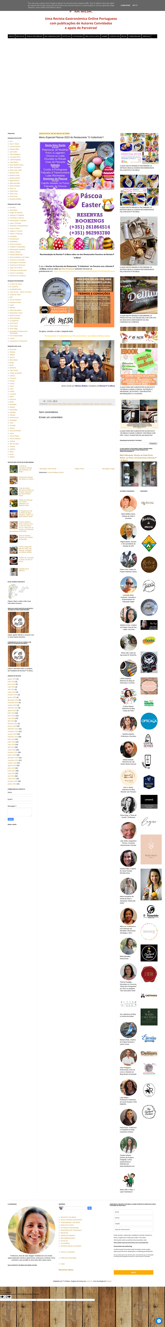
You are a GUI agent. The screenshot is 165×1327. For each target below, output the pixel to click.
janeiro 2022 (12, 784)
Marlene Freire (15, 175)
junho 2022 (11, 771)
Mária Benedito (15, 183)
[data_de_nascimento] (133, 1229)
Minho (12, 402)
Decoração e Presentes (18, 262)
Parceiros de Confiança (18, 276)
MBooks (12, 307)
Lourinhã (13, 394)
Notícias (70, 404)
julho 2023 (11, 739)
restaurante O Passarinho (18, 341)
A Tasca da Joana (16, 284)
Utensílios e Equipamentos (19, 226)
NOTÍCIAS (66, 36)
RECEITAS (20, 36)
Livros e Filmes (15, 228)
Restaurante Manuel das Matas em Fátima (26, 478)
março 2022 (12, 778)
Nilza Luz (13, 188)
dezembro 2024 (13, 700)
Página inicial (79, 469)
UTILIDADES (77, 36)
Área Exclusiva (67, 269)
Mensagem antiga (108, 469)
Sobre (63, 1264)
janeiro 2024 (12, 726)
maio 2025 (11, 687)
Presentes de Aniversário (18, 270)
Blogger (108, 1281)
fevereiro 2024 (13, 723)
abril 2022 (11, 776)
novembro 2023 (13, 731)
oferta (91, 404)
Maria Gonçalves (15, 167)
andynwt (89, 1281)
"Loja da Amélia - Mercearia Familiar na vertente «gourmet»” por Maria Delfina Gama (26, 491)
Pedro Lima (14, 194)
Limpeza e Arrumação (17, 260)
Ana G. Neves (14, 144)
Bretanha (13, 368)
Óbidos (12, 457)
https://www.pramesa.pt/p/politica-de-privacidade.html (131, 1242)
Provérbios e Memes (17, 218)
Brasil (12, 365)
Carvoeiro (13, 378)
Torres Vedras (14, 436)
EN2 (11, 297)
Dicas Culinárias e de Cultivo (19, 257)
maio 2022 (11, 773)
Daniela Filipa (14, 149)
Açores (12, 357)
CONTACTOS (114, 36)
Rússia (12, 428)
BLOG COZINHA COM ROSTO (71, 1220)
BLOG (124, 36)
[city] (133, 1223)
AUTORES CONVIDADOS (70, 1228)
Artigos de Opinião (16, 213)
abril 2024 (11, 721)
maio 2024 (11, 718)
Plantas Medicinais (16, 254)
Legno (12, 305)
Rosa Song (13, 196)
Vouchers (109, 404)
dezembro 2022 (13, 758)
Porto (11, 423)
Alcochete (13, 349)
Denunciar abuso (66, 1270)
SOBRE (104, 36)
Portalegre (13, 420)
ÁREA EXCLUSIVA (92, 36)
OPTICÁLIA (14, 323)
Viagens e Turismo (16, 231)
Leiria (11, 389)
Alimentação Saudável (17, 249)
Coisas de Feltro (15, 294)
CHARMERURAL (16, 289)
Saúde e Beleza (15, 252)
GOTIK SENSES (15, 300)
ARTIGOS (146, 36)
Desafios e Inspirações (17, 247)
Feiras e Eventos (15, 244)
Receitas (13, 207)
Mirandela (13, 404)
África (12, 452)
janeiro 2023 (12, 755)
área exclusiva (52, 404)
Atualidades (14, 241)
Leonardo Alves (15, 157)
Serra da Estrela (15, 431)
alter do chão (14, 444)
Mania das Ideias (15, 310)
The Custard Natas (16, 336)
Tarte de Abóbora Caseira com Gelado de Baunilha (26, 537)
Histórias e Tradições (17, 215)
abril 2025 (11, 689)
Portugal (12, 425)
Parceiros (97, 404)
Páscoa (103, 404)
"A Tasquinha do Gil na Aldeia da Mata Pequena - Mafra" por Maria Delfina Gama (26, 513)
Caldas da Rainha (16, 373)
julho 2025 (11, 682)
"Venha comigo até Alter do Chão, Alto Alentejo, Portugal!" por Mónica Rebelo (25, 549)
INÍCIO (11, 36)
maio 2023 (11, 744)
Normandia (13, 410)
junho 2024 (11, 716)
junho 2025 (11, 684)
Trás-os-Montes (15, 438)
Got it (135, 5)
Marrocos (13, 399)
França (12, 383)
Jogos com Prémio (16, 268)
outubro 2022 (12, 763)
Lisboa (12, 391)
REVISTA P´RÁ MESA (68, 1217)
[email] (133, 1212)
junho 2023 (11, 742)
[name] (133, 1217)
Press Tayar (14, 326)
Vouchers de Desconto (17, 265)
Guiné (12, 386)
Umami (12, 338)
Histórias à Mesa (15, 302)
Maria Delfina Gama (16, 165)
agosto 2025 (12, 679)
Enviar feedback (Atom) (56, 472)
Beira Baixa (14, 360)
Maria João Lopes (16, 170)
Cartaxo (12, 376)
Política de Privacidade (68, 1258)
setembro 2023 (13, 737)
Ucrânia (12, 441)
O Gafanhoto (85, 404)
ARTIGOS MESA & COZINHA (71, 1246)
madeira (12, 449)
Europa (12, 381)
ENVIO (133, 1272)
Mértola (12, 407)
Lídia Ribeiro (14, 162)
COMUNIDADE (134, 36)
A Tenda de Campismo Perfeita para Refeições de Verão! (25, 468)
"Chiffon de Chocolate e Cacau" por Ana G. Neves (26, 559)
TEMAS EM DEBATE (34, 36)
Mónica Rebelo (62, 404)
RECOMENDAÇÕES (52, 36)
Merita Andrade (15, 178)
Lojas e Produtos (15, 223)
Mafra (12, 396)
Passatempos (14, 239)
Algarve (12, 355)
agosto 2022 (12, 765)
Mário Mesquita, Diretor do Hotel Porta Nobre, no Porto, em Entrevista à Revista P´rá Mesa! (138, 457)
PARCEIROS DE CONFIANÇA (71, 1230)
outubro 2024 (12, 705)
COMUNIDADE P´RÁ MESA (70, 1222)
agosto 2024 (12, 710)
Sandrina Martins (15, 199)
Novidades (77, 404)
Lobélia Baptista (15, 160)
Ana (11, 141)
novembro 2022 (13, 760)
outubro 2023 (12, 734)
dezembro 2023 (13, 729)
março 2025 (12, 692)
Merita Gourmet (15, 315)
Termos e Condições (68, 1252)
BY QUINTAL (14, 287)
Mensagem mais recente (47, 469)
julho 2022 (11, 768)
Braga (12, 362)
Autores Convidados (17, 273)
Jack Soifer (13, 152)
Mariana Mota (14, 173)
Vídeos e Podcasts (16, 234)
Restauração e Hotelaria (18, 220)
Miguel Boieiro (14, 180)
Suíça (12, 433)
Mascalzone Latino (16, 313)
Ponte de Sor (14, 417)
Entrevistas (13, 210)
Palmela (12, 415)
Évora (12, 454)
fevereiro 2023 (13, 752)
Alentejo (12, 352)
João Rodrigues (15, 154)
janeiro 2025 (12, 697)
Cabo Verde (14, 370)
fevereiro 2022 (13, 781)
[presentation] (130, 1263)
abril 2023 (11, 747)
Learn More (125, 5)
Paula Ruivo (14, 191)
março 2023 (12, 750)
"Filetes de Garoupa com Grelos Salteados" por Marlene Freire (25, 502)
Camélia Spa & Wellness (24, 570)
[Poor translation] (8, 1297)
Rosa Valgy (13, 329)
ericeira (12, 446)
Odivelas (13, 412)
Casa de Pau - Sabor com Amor (20, 292)
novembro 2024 (13, 702)
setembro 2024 (13, 708)
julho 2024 (11, 713)
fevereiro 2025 (13, 695)
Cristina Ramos (15, 146)
